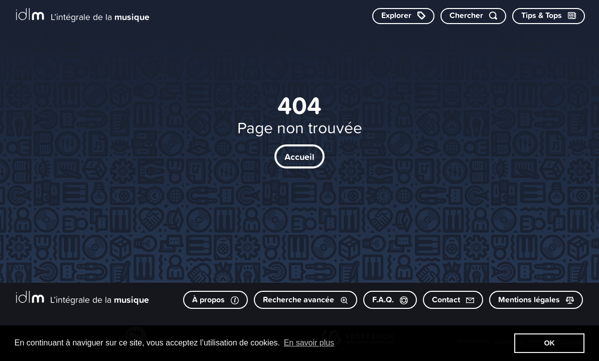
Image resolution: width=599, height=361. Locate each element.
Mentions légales (536, 299)
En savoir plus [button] (309, 342)
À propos (215, 299)
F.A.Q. (390, 299)
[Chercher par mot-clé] (473, 16)
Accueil (299, 156)
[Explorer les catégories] (403, 16)
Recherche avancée (305, 299)
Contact (453, 299)
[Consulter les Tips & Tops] (548, 16)
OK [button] (549, 343)
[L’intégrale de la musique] (82, 15)
